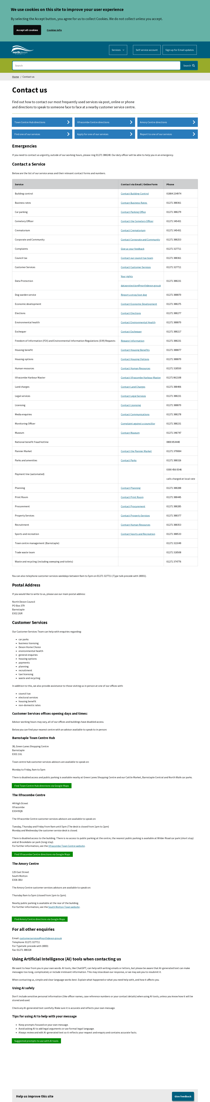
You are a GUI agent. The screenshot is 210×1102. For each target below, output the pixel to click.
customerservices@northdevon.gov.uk (41, 938)
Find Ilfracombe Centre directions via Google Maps (42, 854)
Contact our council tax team (137, 258)
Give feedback (183, 1096)
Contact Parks (129, 460)
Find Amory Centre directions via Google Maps (39, 919)
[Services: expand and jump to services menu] (118, 50)
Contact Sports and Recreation (138, 534)
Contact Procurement (133, 506)
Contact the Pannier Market (136, 451)
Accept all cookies (27, 30)
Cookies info (54, 30)
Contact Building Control (135, 193)
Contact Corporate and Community (140, 239)
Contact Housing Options (135, 359)
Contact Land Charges (133, 386)
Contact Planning (131, 488)
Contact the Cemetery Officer (137, 221)
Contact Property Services (135, 515)
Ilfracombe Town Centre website (66, 845)
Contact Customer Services (136, 267)
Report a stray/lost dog (134, 294)
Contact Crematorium (133, 230)
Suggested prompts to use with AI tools (36, 1040)
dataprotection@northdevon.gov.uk (141, 285)
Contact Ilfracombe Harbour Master (141, 377)
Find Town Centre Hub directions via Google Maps (41, 785)
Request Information (132, 340)
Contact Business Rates (134, 202)
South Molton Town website (64, 906)
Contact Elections (131, 313)
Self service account (147, 49)
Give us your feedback (132, 248)
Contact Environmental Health (138, 322)
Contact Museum (130, 432)
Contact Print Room (132, 497)
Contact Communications (135, 414)
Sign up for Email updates (180, 49)
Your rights (127, 276)
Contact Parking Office (133, 212)
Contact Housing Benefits (135, 350)
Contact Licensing (131, 405)
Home (15, 76)
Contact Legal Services (133, 396)
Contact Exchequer (131, 331)
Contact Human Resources (135, 368)
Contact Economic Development (139, 304)
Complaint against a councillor (138, 423)
